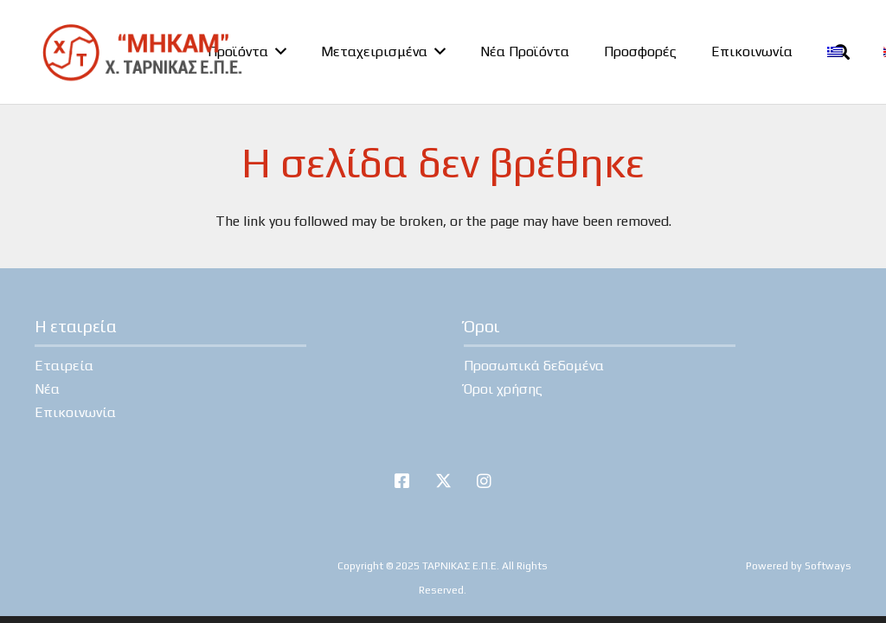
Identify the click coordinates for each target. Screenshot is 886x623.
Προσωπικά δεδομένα (534, 365)
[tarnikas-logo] (141, 52)
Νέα (47, 389)
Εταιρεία (64, 365)
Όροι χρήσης (503, 389)
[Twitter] (443, 481)
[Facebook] (402, 481)
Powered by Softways (798, 566)
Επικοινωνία (75, 412)
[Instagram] (484, 481)
